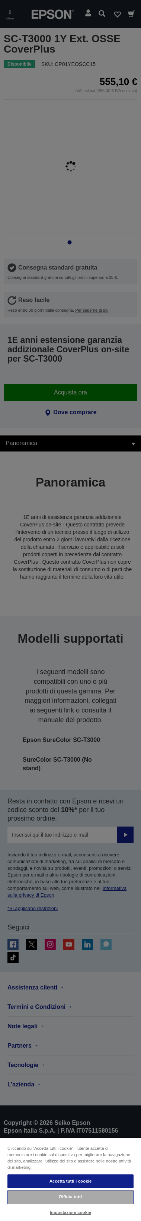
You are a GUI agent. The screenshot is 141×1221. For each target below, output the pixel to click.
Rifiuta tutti (70, 1197)
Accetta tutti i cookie (70, 1181)
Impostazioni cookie (70, 1212)
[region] (70, 1179)
